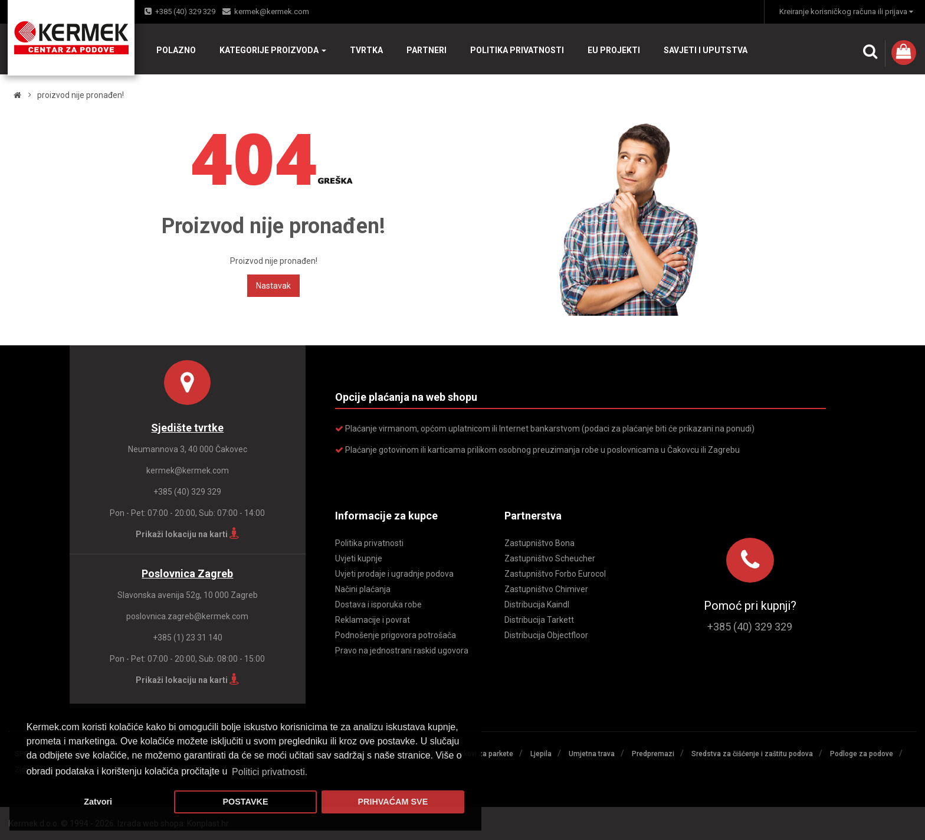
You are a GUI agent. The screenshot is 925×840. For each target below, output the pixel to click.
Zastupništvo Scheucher (549, 558)
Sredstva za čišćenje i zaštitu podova (752, 754)
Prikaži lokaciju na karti (188, 534)
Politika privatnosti (369, 543)
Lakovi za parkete (484, 754)
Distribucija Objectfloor (546, 635)
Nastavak (273, 285)
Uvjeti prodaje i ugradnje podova (394, 573)
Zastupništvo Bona (539, 543)
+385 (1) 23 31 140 (187, 637)
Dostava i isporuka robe (378, 604)
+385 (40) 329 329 (185, 11)
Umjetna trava (592, 754)
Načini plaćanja (363, 589)
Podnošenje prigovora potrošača (395, 635)
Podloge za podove (861, 754)
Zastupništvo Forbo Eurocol (555, 573)
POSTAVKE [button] (245, 801)
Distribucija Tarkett (539, 620)
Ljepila (541, 754)
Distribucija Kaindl (536, 604)
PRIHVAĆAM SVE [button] (392, 801)
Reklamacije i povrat (372, 620)
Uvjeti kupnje (358, 558)
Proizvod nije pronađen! (80, 95)
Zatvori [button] (98, 801)
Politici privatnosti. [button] (269, 772)
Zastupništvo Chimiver (546, 589)
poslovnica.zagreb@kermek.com (187, 616)
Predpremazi (653, 754)
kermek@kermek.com (271, 11)
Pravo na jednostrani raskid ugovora (401, 650)
